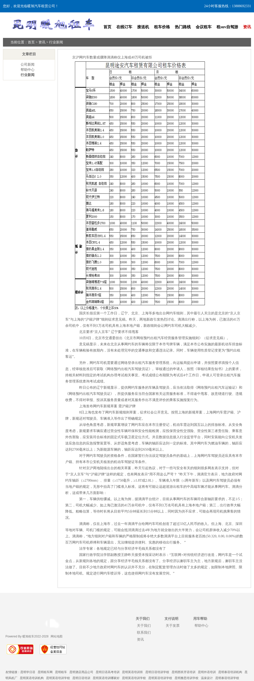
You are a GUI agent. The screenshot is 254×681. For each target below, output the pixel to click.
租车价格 (162, 27)
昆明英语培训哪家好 (106, 678)
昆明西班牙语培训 (183, 672)
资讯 (247, 27)
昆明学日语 (27, 672)
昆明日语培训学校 (157, 672)
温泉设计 (207, 678)
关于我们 (144, 625)
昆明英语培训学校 (58, 678)
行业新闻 (56, 42)
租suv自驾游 (227, 27)
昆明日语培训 (81, 678)
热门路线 (183, 27)
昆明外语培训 (207, 672)
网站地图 (57, 636)
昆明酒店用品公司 (81, 672)
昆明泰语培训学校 (227, 678)
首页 (107, 27)
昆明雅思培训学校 (186, 678)
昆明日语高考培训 (108, 672)
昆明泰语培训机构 (230, 672)
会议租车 (204, 27)
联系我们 (144, 632)
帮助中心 (27, 70)
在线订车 (124, 27)
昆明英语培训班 (132, 672)
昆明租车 (61, 672)
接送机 (143, 27)
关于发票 (173, 625)
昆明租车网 (45, 672)
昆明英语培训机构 (32, 678)
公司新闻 (27, 64)
